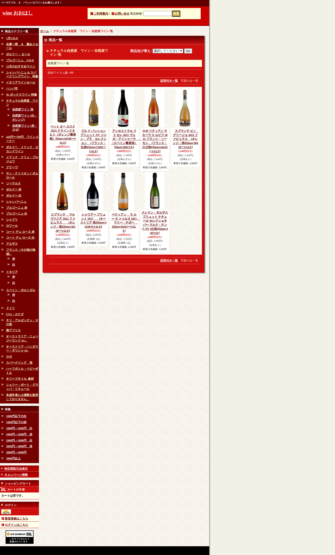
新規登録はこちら (16, 518)
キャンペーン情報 (16, 474)
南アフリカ (13, 330)
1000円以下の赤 (16, 422)
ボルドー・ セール (18, 54)
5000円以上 (13, 458)
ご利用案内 (101, 13)
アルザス (12, 243)
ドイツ (10, 308)
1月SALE (12, 38)
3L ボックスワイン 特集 (21, 94)
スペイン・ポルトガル (20, 290)
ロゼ (9, 356)
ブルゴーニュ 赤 (16, 207)
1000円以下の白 (16, 416)
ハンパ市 (12, 88)
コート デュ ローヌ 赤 (20, 231)
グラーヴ (12, 167)
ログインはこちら (16, 525)
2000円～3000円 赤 (19, 446)
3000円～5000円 (16, 452)
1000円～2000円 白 (19, 428)
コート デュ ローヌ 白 (20, 237)
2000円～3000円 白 (19, 440)
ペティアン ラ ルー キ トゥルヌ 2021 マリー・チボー (125, 223)
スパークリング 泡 (19, 362)
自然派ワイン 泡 (22, 109)
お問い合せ (122, 13)
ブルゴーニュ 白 (16, 213)
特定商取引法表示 (16, 468)
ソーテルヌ (13, 183)
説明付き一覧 (169, 80)
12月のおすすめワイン (20, 66)
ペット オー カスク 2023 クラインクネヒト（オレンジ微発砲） (63, 134)
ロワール (12, 225)
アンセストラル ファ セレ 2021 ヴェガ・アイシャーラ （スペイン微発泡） (126, 139)
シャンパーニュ (16, 201)
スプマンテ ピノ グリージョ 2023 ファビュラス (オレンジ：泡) (186, 139)
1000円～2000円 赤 (19, 434)
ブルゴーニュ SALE (20, 60)
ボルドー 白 (13, 195)
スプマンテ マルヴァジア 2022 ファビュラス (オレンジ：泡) (63, 223)
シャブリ (12, 219)
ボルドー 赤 (13, 189)
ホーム (44, 31)
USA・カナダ (15, 314)
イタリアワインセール (20, 82)
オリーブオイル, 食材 (20, 378)
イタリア (12, 272)
